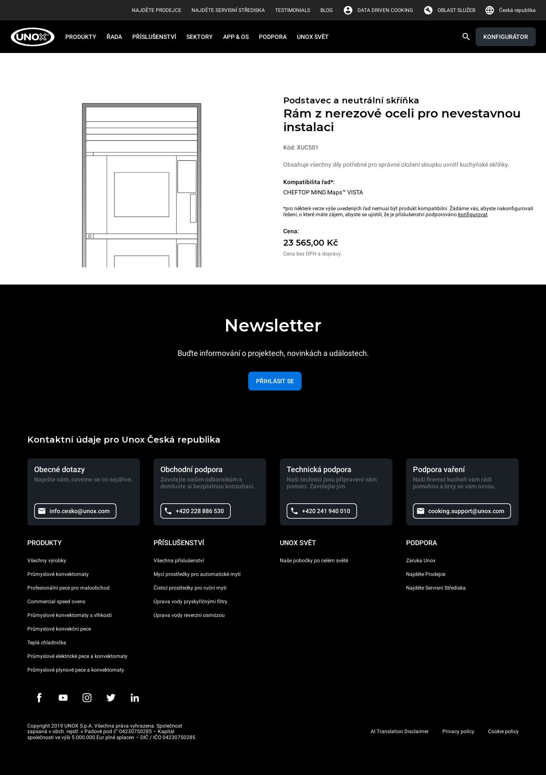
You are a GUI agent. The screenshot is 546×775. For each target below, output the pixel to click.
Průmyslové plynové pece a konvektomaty (75, 670)
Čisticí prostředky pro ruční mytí (190, 588)
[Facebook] (39, 698)
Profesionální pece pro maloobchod (68, 588)
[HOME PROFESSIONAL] (35, 37)
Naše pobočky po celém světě (314, 561)
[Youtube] (63, 698)
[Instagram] (87, 698)
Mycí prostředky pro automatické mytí (197, 574)
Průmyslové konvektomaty (58, 574)
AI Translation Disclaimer (400, 731)
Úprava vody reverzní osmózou (189, 615)
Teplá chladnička (46, 643)
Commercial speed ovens (56, 602)
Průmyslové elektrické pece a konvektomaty (77, 656)
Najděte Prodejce (425, 574)
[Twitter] (111, 698)
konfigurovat (473, 214)
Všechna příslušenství (179, 561)
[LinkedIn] (135, 698)
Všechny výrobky (46, 561)
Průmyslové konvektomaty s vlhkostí (69, 615)
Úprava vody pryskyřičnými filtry (190, 602)
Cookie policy (503, 731)
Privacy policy (458, 731)
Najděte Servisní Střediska (436, 588)
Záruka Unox (421, 561)
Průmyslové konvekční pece (59, 629)
